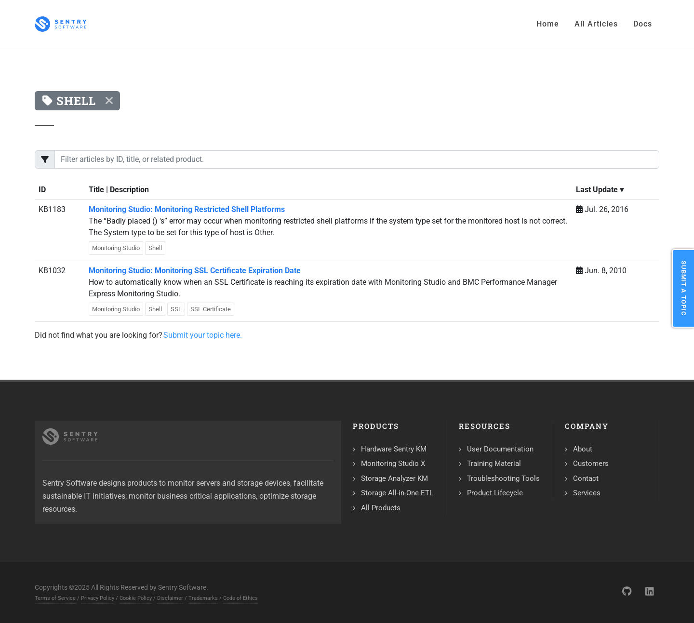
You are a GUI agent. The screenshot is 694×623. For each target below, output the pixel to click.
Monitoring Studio (116, 248)
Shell (155, 248)
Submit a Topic (683, 288)
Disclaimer (170, 598)
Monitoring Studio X (393, 463)
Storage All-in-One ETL (397, 493)
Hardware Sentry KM (394, 449)
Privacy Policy (97, 598)
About (582, 449)
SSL (176, 309)
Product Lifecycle (495, 493)
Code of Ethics (240, 598)
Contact (586, 478)
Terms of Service (55, 598)
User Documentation (500, 449)
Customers (591, 463)
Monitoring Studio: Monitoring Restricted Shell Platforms (187, 209)
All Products (380, 508)
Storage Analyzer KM (394, 478)
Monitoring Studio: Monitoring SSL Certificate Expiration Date (195, 270)
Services (587, 493)
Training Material (494, 463)
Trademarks (203, 598)
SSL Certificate (210, 309)
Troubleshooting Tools (503, 478)
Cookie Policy (136, 598)
